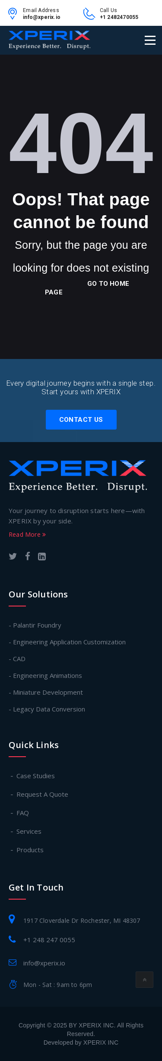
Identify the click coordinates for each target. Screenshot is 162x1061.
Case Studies (36, 775)
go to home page (87, 288)
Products (30, 849)
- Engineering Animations (45, 675)
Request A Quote (42, 794)
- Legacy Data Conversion (47, 709)
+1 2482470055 (119, 17)
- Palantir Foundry (35, 625)
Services (29, 831)
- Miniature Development (46, 692)
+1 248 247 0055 (49, 939)
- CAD (17, 658)
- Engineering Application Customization (67, 641)
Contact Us (81, 420)
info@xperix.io (41, 17)
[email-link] (14, 16)
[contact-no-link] (91, 16)
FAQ (23, 812)
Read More (27, 534)
